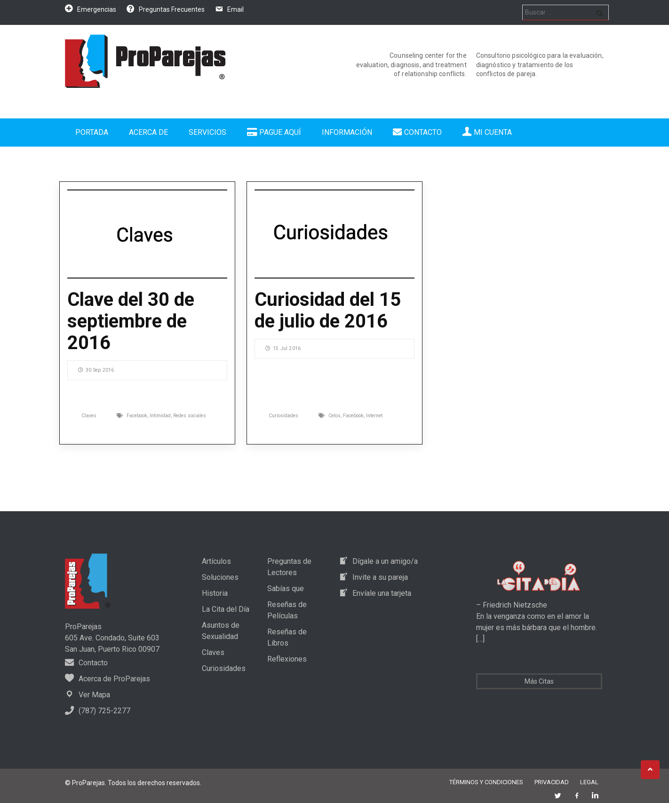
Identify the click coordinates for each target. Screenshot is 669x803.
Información (347, 132)
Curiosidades (283, 416)
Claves (88, 416)
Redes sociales (189, 416)
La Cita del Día (225, 609)
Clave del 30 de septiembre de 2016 (130, 321)
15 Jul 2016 (283, 348)
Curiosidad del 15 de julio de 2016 (328, 310)
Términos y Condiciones (486, 782)
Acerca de (148, 132)
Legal (589, 782)
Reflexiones (287, 659)
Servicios (207, 132)
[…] (480, 638)
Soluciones (220, 577)
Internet (374, 416)
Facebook (137, 416)
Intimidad (160, 416)
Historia (215, 593)
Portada (91, 132)
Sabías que (285, 588)
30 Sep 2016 (96, 370)
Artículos (216, 561)
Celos (334, 416)
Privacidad (551, 782)
